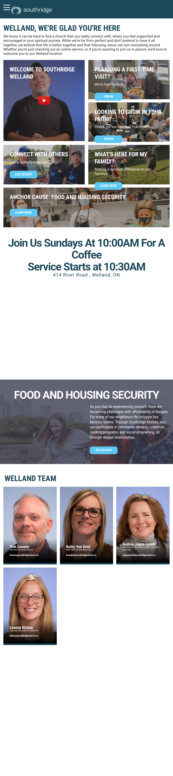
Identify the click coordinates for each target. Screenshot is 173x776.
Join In (108, 96)
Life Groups (23, 174)
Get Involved (104, 450)
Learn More (108, 186)
